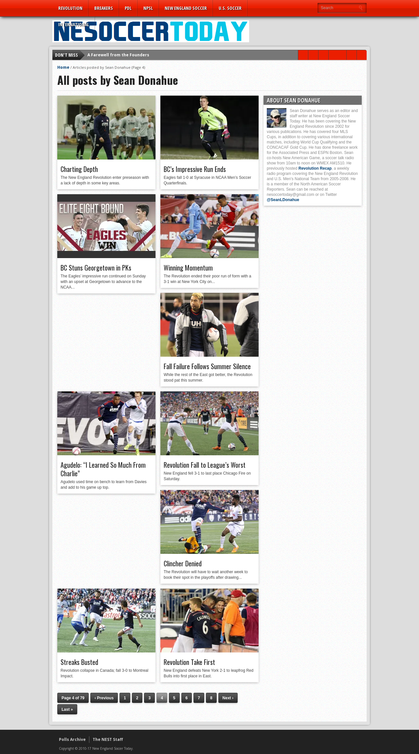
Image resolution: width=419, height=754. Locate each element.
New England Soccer (186, 8)
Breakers (103, 8)
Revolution (70, 8)
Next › (228, 698)
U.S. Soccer (230, 8)
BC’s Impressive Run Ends (195, 169)
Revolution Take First (189, 662)
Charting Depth (79, 169)
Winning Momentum (188, 268)
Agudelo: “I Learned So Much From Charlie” (103, 469)
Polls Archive (72, 739)
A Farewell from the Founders (118, 55)
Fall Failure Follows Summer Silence (207, 366)
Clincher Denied (183, 563)
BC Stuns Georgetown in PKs (96, 268)
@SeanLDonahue (283, 200)
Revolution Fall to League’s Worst (205, 465)
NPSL (148, 8)
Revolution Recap (315, 168)
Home (63, 67)
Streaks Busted (79, 662)
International (73, 24)
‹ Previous (104, 698)
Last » (67, 709)
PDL (128, 8)
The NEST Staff (108, 739)
